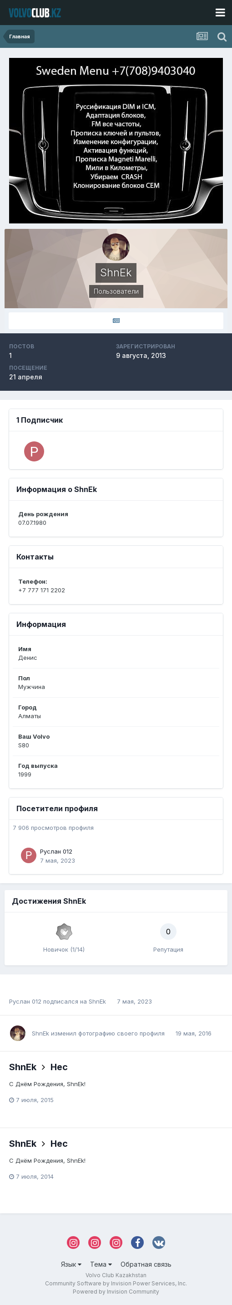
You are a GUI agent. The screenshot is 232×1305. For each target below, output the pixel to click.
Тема (101, 1264)
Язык (71, 1264)
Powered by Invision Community (116, 1291)
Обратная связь (146, 1264)
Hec (59, 1067)
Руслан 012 (56, 851)
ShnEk (97, 1001)
